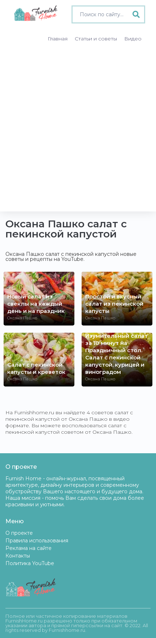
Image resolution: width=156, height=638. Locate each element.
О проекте (19, 533)
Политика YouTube (29, 563)
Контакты (17, 555)
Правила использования (36, 540)
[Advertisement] (78, 130)
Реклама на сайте (28, 548)
